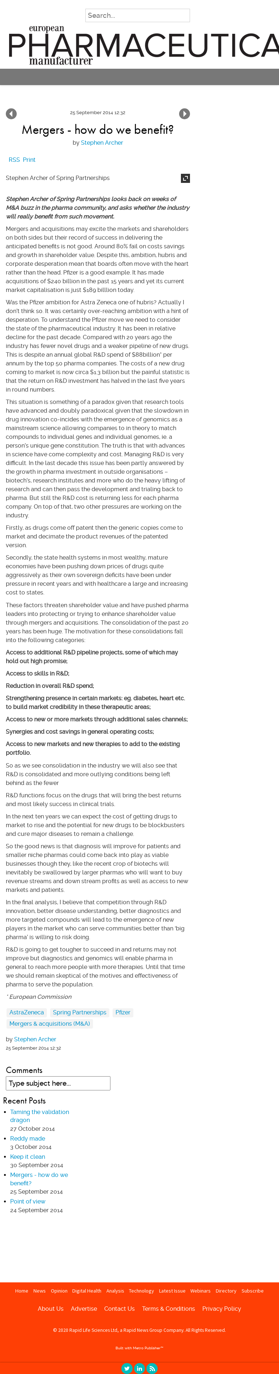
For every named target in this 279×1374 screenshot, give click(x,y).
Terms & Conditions (168, 1308)
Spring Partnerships (79, 1012)
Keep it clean (184, 113)
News (39, 1290)
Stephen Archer (102, 142)
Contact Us (119, 1308)
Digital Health (86, 1290)
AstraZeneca (26, 1012)
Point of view (11, 113)
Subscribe (253, 1290)
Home (21, 1290)
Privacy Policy (221, 1308)
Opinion (59, 1290)
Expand (185, 178)
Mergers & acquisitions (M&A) (49, 1023)
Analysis (115, 1290)
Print (29, 159)
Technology (141, 1290)
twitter (126, 1368)
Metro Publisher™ (148, 1348)
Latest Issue (172, 1290)
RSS (151, 1368)
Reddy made (27, 1138)
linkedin (139, 1368)
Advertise (84, 1308)
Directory (226, 1290)
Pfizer (123, 1012)
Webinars (200, 1290)
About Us (51, 1308)
